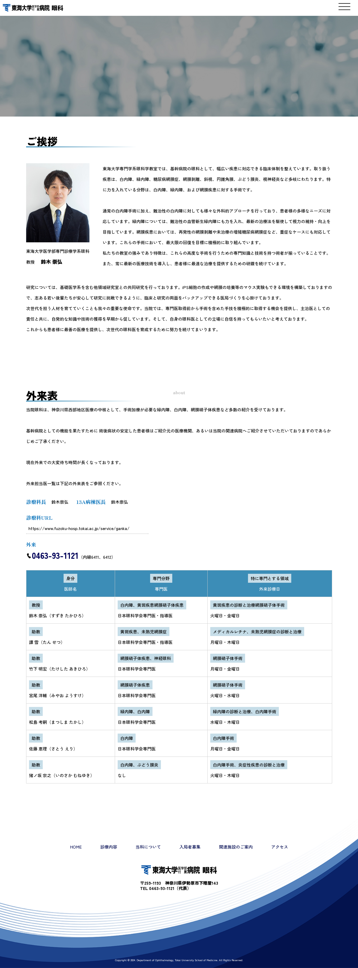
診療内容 (108, 847)
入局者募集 (190, 847)
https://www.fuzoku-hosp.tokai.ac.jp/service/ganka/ (79, 528)
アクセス (279, 847)
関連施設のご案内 (236, 847)
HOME (76, 847)
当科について (148, 847)
